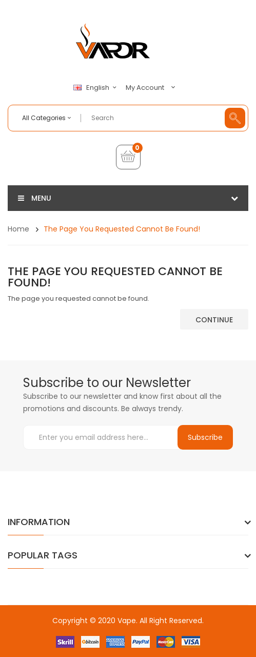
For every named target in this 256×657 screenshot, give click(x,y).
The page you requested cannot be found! (122, 229)
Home (18, 229)
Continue (214, 320)
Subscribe (205, 437)
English (96, 87)
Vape (126, 620)
